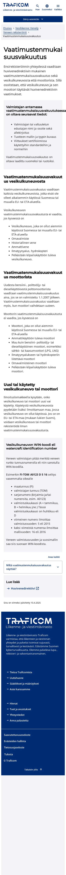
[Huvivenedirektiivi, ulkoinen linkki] (23, 588)
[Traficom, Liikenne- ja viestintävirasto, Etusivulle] (17, 7)
